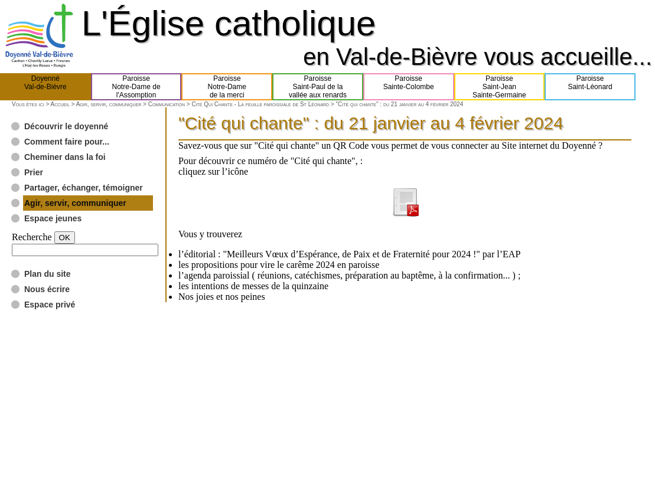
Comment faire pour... (66, 141)
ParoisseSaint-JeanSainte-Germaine (499, 86)
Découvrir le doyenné (66, 126)
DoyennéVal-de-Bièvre (45, 86)
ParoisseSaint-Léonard (590, 86)
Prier (33, 172)
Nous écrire (47, 289)
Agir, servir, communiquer (109, 104)
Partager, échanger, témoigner (83, 187)
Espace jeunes (53, 218)
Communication (166, 104)
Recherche (32, 237)
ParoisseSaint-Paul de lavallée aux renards (318, 86)
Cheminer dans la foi (65, 157)
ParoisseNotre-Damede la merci (227, 86)
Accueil (59, 104)
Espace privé (49, 304)
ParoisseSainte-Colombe (408, 86)
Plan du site (47, 274)
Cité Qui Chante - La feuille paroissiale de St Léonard (260, 104)
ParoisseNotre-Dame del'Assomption (136, 86)
